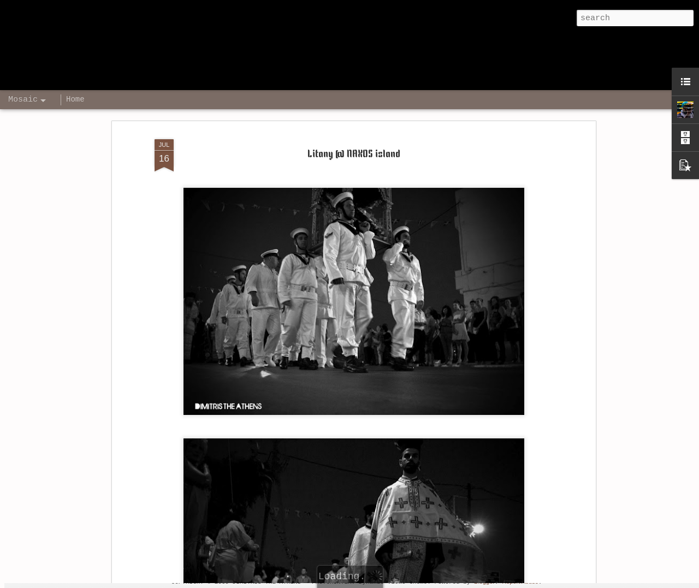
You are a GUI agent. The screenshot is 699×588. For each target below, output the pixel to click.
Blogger (484, 581)
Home (75, 99)
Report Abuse (520, 581)
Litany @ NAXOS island (353, 113)
